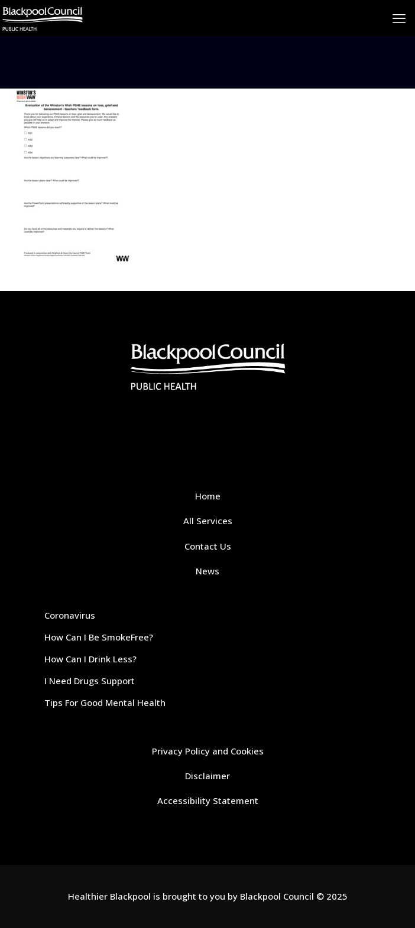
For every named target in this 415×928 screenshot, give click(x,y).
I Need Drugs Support (89, 681)
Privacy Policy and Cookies (208, 751)
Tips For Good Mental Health (105, 702)
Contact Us (207, 546)
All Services (207, 521)
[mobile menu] (399, 18)
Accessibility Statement (207, 800)
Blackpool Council (277, 896)
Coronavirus (69, 615)
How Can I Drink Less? (90, 659)
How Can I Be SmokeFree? (98, 637)
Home (208, 496)
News (207, 571)
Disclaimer (207, 776)
